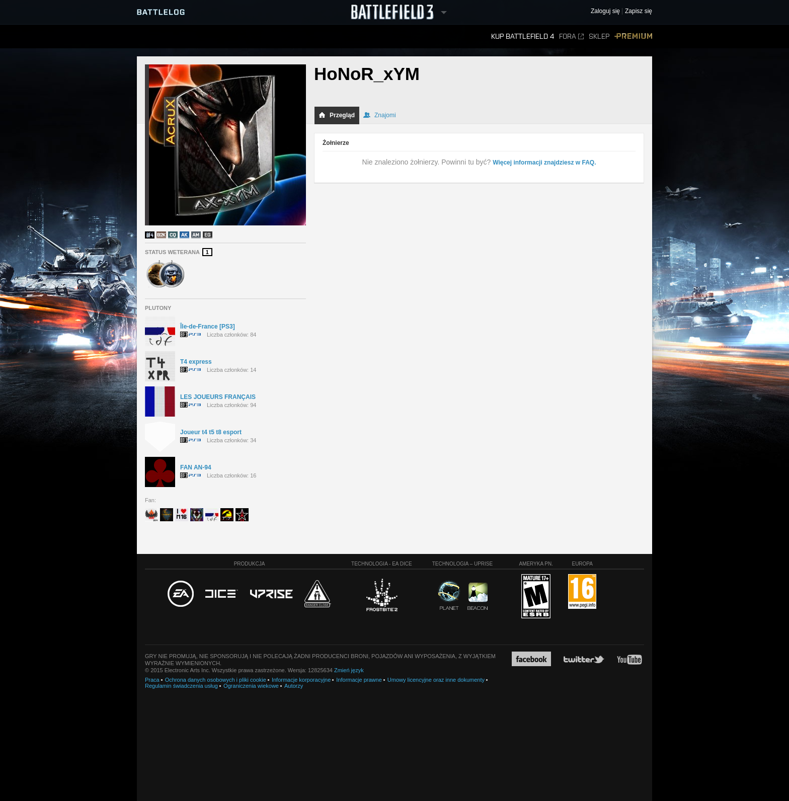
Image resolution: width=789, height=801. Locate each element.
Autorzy (293, 686)
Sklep (599, 36)
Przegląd (337, 115)
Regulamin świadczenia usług (181, 686)
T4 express (196, 361)
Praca (152, 680)
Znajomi (379, 115)
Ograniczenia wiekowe (251, 686)
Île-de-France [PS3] (207, 326)
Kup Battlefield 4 (522, 36)
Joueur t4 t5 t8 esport (211, 432)
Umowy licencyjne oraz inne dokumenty (436, 680)
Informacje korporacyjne (301, 680)
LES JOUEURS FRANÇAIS (218, 397)
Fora (571, 36)
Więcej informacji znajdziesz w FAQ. (544, 162)
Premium (633, 36)
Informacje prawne (359, 680)
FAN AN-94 (195, 467)
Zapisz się (638, 11)
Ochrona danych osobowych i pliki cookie (215, 680)
